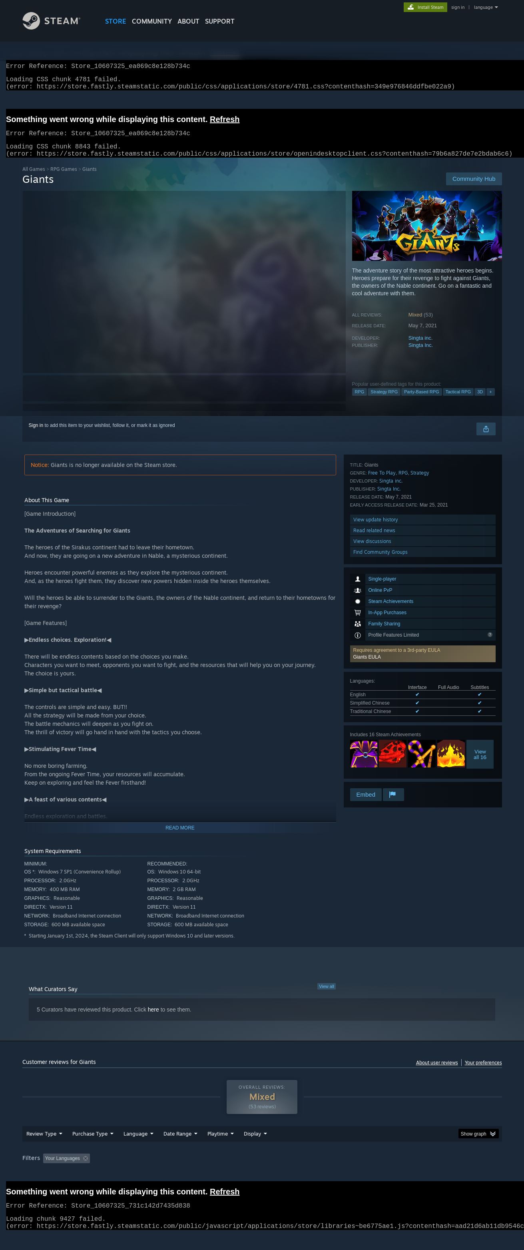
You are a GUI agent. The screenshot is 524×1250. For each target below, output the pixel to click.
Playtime (217, 1149)
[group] (262, 1174)
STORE (115, 21)
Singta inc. (420, 348)
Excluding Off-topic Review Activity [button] (143, 1173)
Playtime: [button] (205, 1173)
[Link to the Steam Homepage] (57, 27)
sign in (457, 7)
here (153, 1019)
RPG (360, 401)
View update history (375, 744)
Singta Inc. (420, 355)
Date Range (177, 1149)
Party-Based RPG (421, 401)
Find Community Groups (380, 776)
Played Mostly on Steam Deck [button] (262, 1173)
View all (326, 996)
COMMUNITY (152, 21)
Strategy (419, 697)
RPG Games (63, 179)
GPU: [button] (397, 1173)
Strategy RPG (384, 401)
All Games (33, 179)
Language (135, 1149)
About (188, 21)
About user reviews (437, 1072)
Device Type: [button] (432, 1173)
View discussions (372, 765)
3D (480, 401)
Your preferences (483, 1072)
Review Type (41, 1149)
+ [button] (490, 401)
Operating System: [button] (329, 1173)
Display (252, 1149)
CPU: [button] (370, 1173)
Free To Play (382, 697)
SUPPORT (220, 21)
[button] (423, 550)
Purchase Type (90, 1149)
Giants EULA (367, 554)
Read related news (374, 754)
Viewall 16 (480, 651)
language (483, 7)
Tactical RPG (458, 401)
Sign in (36, 435)
